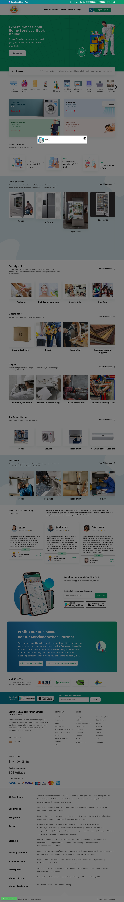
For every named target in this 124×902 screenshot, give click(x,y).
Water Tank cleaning (45, 846)
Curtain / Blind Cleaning (75, 843)
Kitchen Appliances (110, 86)
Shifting (106, 868)
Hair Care (53, 811)
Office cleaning (98, 839)
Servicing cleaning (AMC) (76, 819)
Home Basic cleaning (45, 839)
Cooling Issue (81, 816)
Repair (65, 796)
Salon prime (42, 811)
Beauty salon (24, 86)
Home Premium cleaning (65, 839)
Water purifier (89, 86)
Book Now (15, 111)
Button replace (68, 854)
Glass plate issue (51, 860)
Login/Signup (103, 10)
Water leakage (42, 799)
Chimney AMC (94, 877)
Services (55, 10)
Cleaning (56, 86)
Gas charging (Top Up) (96, 799)
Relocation (80, 799)
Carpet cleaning (57, 843)
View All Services (107, 184)
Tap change (55, 871)
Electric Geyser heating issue (67, 825)
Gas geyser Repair (44, 831)
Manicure (49, 807)
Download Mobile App (18, 2)
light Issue (59, 816)
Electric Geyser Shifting (93, 828)
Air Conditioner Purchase (62, 802)
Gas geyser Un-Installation (47, 834)
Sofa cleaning (42, 843)
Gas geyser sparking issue (85, 831)
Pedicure (59, 807)
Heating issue (42, 863)
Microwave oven (78, 86)
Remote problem (43, 802)
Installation (55, 799)
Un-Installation (68, 799)
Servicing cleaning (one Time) (100, 816)
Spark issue (98, 860)
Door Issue (70, 816)
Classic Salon (103, 807)
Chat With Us (9, 898)
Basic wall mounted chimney (48, 877)
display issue (75, 851)
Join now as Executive (31, 663)
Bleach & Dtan (70, 807)
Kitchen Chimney (99, 86)
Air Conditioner (13, 86)
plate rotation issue (68, 860)
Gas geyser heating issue (63, 831)
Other (61, 811)
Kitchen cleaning (83, 839)
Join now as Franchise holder (62, 663)
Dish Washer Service (45, 885)
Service (73, 796)
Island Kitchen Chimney (70, 877)
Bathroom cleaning (93, 843)
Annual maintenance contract (48, 796)
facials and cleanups (87, 807)
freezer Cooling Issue (45, 819)
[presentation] (116, 87)
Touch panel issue (85, 860)
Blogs (79, 10)
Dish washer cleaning (63, 885)
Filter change (70, 868)
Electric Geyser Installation (47, 828)
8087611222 (17, 773)
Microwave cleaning (69, 863)
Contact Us (17, 53)
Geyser (45, 85)
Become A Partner (67, 10)
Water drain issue (89, 851)
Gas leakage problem (102, 796)
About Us (47, 10)
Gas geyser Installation (68, 834)
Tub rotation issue (105, 851)
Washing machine (67, 86)
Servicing (41, 868)
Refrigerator (35, 85)
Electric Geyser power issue (91, 825)
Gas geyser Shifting (105, 831)
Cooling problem (85, 796)
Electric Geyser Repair (45, 825)
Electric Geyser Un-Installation (71, 828)
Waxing (40, 807)
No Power (48, 816)
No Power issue (43, 854)
